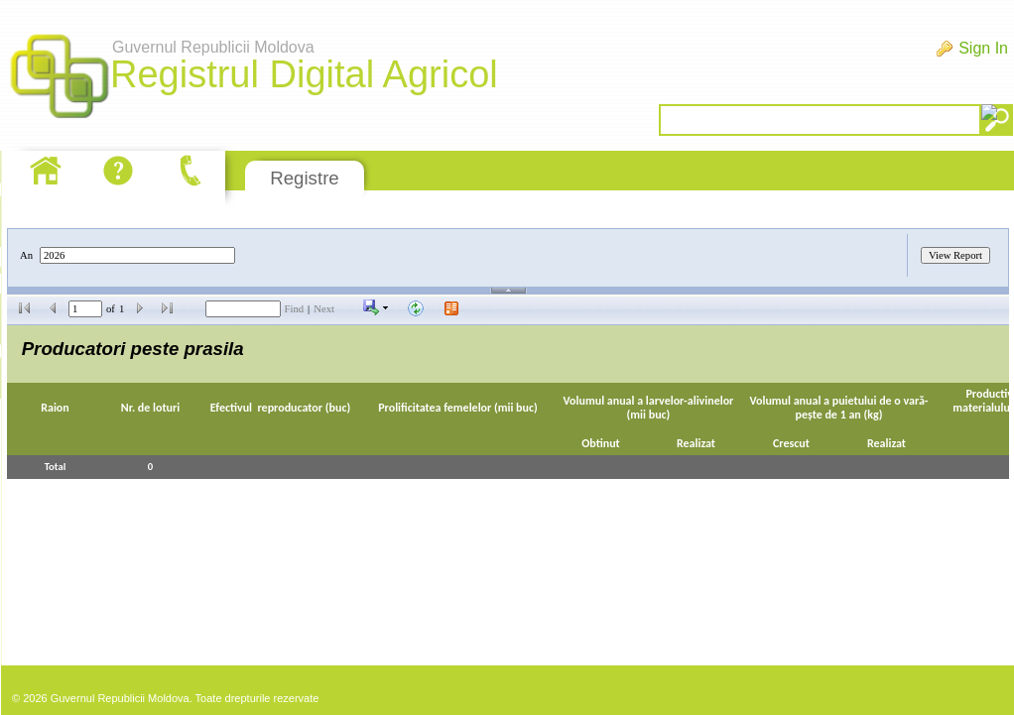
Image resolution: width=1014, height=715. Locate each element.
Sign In (983, 48)
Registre (304, 178)
